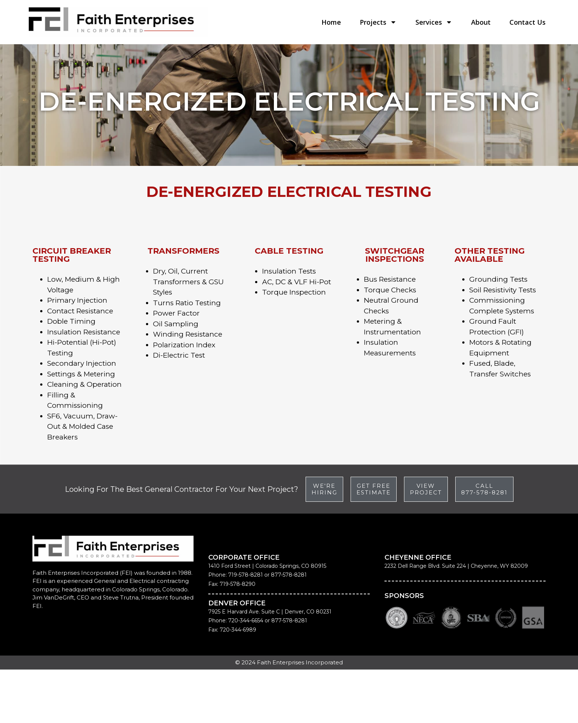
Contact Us (527, 22)
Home (331, 22)
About (481, 22)
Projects (378, 22)
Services (433, 22)
